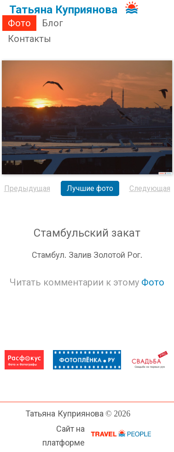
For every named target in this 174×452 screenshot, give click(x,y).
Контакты (29, 39)
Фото (19, 23)
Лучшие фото (90, 188)
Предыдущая (27, 188)
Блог (52, 23)
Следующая (149, 188)
